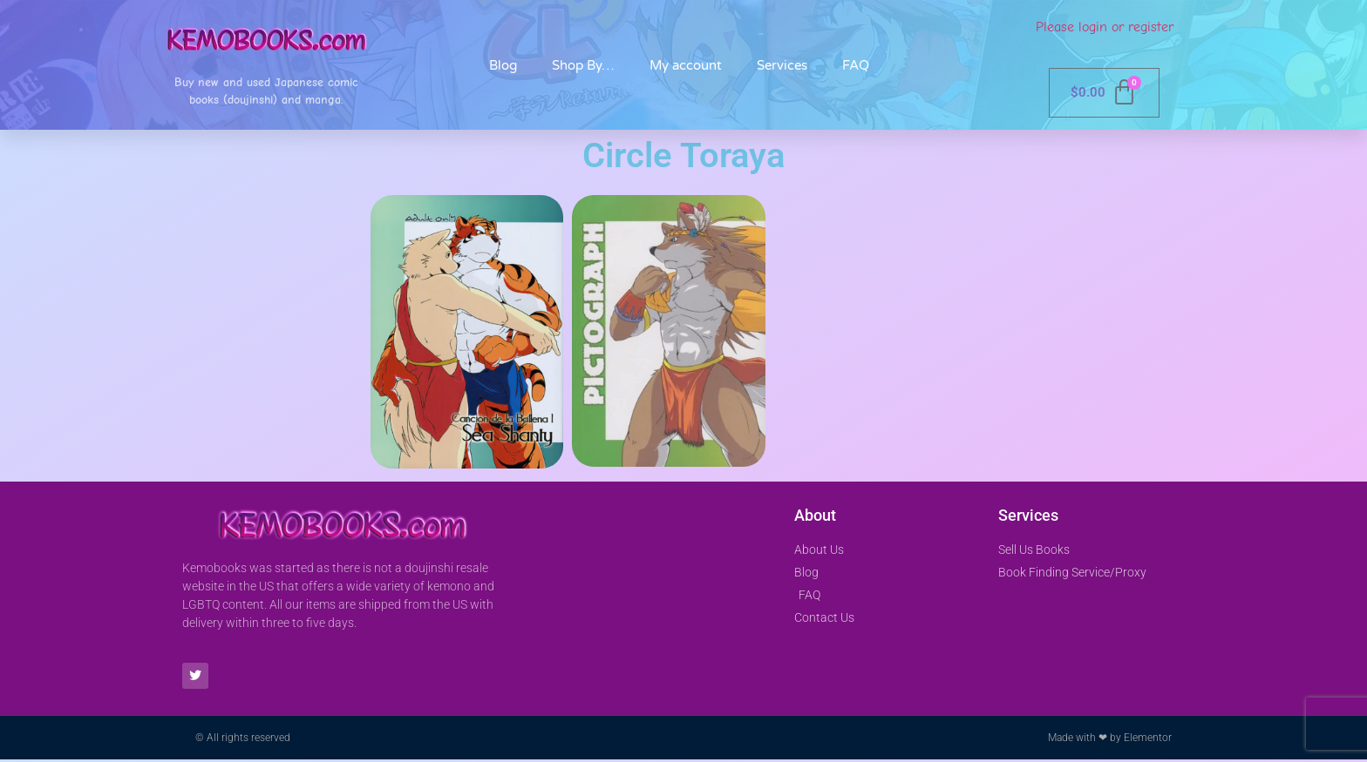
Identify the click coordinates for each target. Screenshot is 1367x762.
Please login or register (1104, 27)
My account (685, 65)
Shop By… (583, 65)
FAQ (855, 65)
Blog (503, 65)
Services (782, 65)
